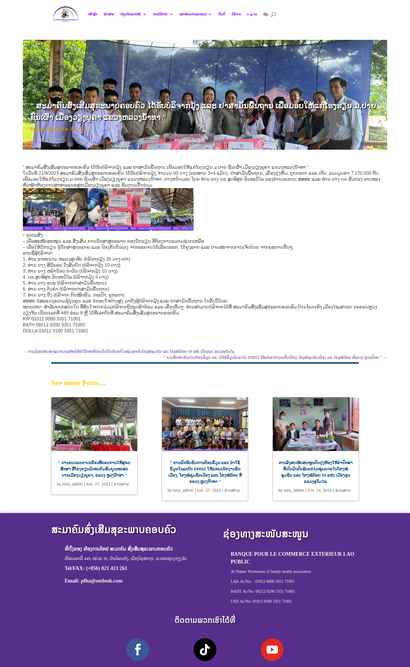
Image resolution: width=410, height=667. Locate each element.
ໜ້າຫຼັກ (92, 14)
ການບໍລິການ (160, 14)
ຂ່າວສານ (109, 14)
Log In (252, 14)
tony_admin (47, 129)
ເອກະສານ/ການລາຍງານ (192, 14)
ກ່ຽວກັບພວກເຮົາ (130, 14)
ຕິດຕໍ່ (221, 14)
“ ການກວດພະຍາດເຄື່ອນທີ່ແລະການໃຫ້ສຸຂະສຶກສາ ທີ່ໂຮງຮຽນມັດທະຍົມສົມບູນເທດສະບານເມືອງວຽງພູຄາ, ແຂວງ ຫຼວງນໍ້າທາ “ (94, 468)
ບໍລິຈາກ (236, 14)
